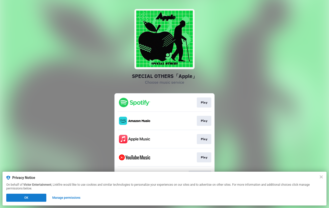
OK (26, 197)
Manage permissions (66, 197)
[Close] (321, 177)
